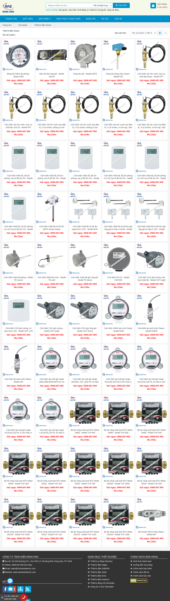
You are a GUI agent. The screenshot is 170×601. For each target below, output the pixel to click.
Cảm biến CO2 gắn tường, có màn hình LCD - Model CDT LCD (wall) (18, 324)
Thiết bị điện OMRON (98, 554)
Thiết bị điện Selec (97, 558)
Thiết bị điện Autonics (98, 565)
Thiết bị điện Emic (97, 562)
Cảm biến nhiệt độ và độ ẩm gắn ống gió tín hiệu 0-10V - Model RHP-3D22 (151, 225)
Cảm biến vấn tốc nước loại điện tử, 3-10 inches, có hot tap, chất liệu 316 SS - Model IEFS (151, 126)
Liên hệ (118, 19)
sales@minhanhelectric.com (23, 554)
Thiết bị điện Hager (97, 551)
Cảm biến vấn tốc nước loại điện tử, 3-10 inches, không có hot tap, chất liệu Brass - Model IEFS (51, 126)
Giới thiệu (28, 19)
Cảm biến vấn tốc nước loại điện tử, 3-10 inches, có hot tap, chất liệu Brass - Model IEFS (118, 126)
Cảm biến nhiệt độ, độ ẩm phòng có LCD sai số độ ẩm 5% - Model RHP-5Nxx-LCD (118, 175)
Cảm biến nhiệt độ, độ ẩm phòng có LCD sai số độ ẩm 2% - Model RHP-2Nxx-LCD (18, 225)
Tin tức (105, 19)
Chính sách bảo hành (141, 554)
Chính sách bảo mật (140, 562)
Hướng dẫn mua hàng (141, 551)
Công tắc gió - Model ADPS (85, 74)
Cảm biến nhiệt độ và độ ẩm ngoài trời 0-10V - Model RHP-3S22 (85, 225)
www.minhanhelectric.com (24, 558)
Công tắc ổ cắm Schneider (101, 573)
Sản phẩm (43, 19)
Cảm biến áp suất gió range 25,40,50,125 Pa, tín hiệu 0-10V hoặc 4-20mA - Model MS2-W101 (151, 373)
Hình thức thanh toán (68, 19)
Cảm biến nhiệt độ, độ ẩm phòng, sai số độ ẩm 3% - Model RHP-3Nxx (52, 175)
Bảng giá (90, 19)
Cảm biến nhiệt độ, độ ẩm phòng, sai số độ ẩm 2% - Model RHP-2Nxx (85, 175)
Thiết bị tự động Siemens (100, 547)
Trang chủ (11, 19)
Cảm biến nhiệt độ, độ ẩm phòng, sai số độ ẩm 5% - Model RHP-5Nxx (18, 175)
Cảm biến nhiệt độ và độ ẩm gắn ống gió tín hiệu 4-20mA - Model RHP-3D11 (118, 225)
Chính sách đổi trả (139, 558)
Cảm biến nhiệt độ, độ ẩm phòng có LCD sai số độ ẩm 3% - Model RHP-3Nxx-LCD (151, 175)
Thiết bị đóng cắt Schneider (101, 569)
